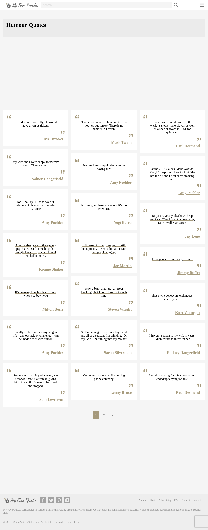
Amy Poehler (52, 222)
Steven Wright (120, 309)
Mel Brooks (53, 139)
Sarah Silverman (118, 352)
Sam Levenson (51, 399)
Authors (142, 500)
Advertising (165, 500)
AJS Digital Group (29, 522)
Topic (153, 500)
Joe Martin (122, 266)
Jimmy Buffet (188, 273)
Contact (196, 500)
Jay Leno (192, 236)
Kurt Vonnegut (187, 313)
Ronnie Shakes (51, 269)
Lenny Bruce (121, 392)
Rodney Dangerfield (46, 179)
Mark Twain (121, 142)
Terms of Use (72, 522)
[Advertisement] (104, 76)
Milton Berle (52, 309)
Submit (186, 500)
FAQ (176, 500)
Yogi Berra (123, 222)
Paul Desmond (188, 146)
